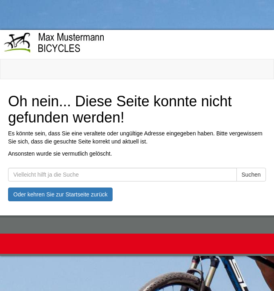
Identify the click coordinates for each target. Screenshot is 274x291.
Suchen (251, 174)
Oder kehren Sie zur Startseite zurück (60, 194)
